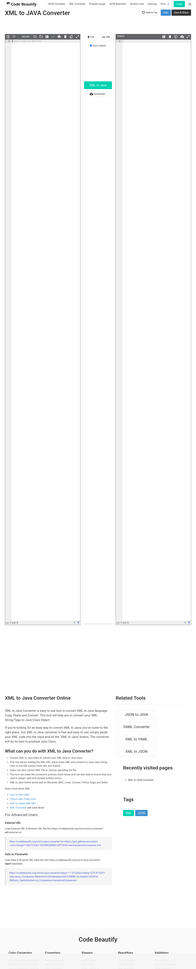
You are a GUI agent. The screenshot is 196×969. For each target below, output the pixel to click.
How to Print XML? (20, 794)
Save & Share (181, 12)
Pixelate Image (97, 3)
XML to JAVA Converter (141, 780)
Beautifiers (125, 953)
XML (128, 813)
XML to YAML (136, 739)
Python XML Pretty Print (23, 799)
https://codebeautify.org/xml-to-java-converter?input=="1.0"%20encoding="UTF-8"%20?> (57, 876)
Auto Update (98, 45)
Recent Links (137, 3)
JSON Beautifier (117, 3)
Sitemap (152, 3)
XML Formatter (77, 3)
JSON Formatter (56, 3)
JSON (141, 813)
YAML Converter (136, 727)
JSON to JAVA (136, 714)
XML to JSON (136, 751)
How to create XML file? (23, 803)
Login (179, 3)
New (165, 12)
